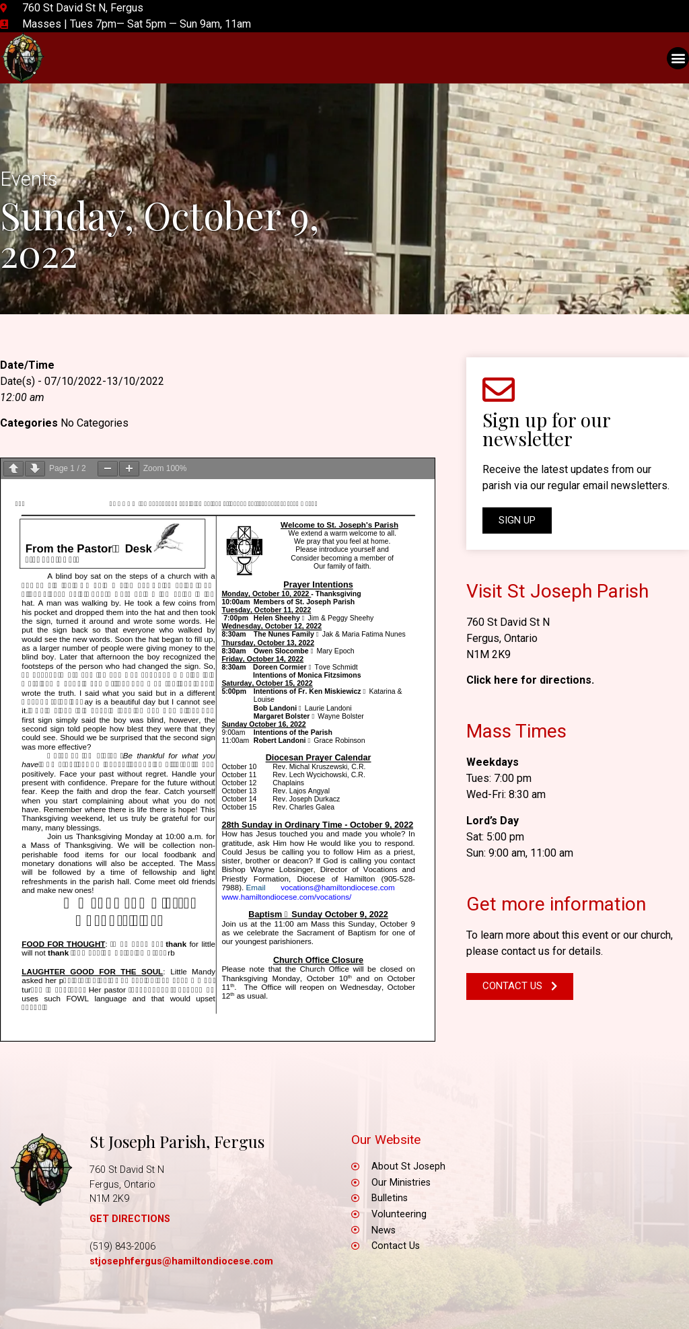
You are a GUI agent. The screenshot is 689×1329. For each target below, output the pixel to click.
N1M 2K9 (488, 654)
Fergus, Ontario (502, 638)
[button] (678, 58)
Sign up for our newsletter (546, 429)
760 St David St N (508, 622)
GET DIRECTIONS (129, 1219)
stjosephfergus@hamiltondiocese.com (181, 1261)
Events (29, 179)
